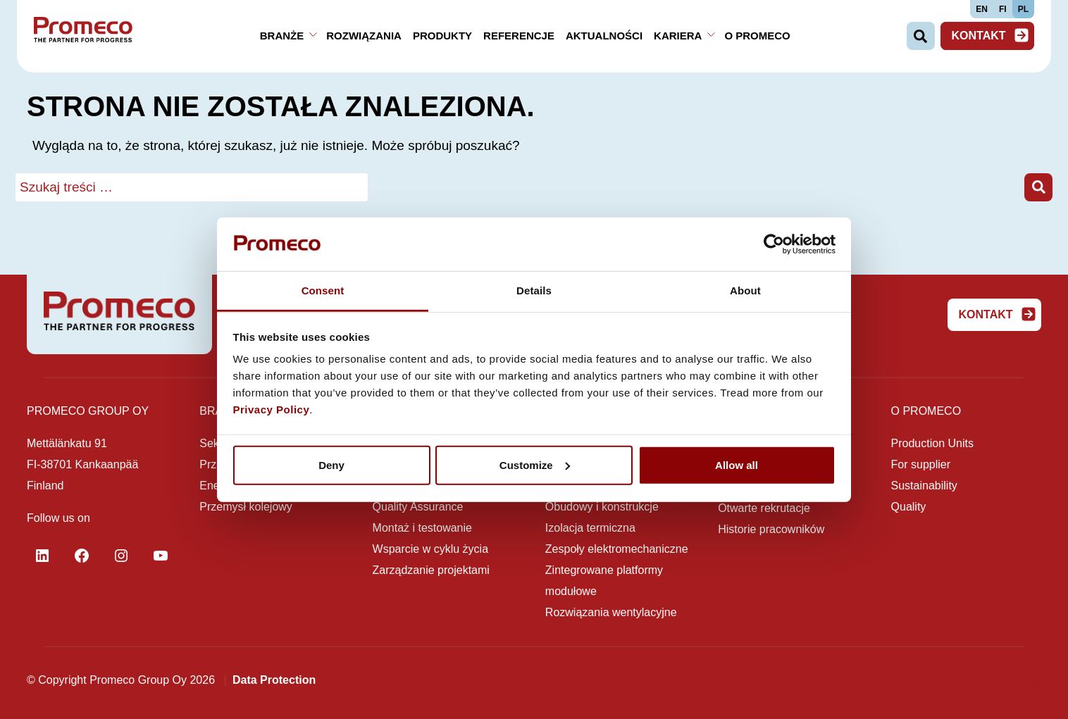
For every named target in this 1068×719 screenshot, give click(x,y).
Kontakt (990, 35)
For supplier (920, 464)
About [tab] (745, 290)
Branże (282, 36)
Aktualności (604, 36)
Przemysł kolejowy (245, 507)
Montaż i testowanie (422, 528)
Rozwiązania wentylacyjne (611, 612)
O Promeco (757, 36)
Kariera (678, 36)
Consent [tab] (323, 290)
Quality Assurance (418, 507)
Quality (908, 507)
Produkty (442, 36)
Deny (331, 465)
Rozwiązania (364, 36)
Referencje (518, 36)
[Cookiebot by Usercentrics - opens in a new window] (774, 244)
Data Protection (274, 680)
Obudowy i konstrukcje (602, 507)
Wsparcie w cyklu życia (430, 549)
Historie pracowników (771, 529)
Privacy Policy (271, 409)
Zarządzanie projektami (431, 570)
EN (982, 9)
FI (1003, 9)
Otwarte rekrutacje (764, 508)
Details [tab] (534, 290)
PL (1023, 9)
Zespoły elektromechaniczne (616, 549)
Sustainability (924, 486)
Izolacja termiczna (590, 528)
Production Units (932, 443)
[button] (1038, 187)
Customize (534, 465)
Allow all (736, 465)
